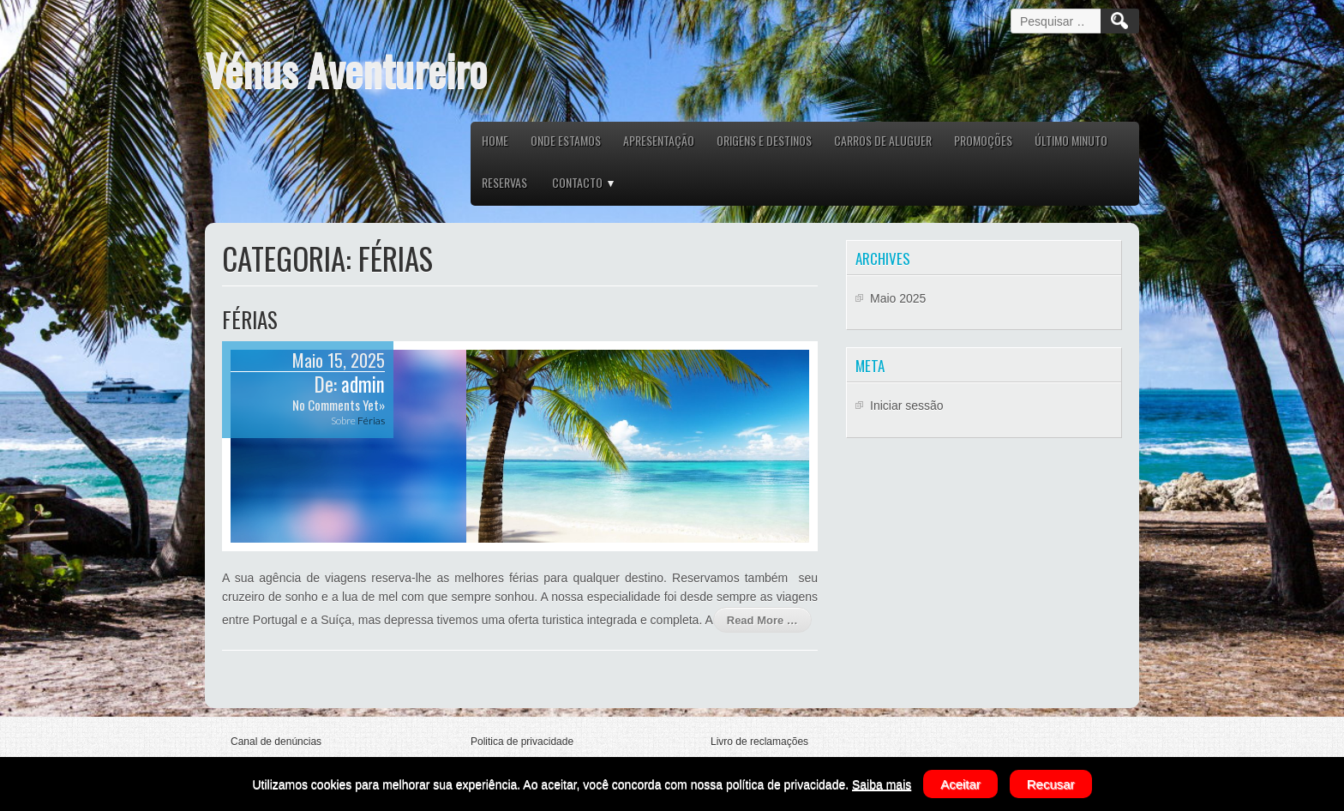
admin (363, 384)
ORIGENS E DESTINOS (764, 140)
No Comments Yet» (338, 404)
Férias (250, 319)
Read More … (762, 620)
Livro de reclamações (759, 742)
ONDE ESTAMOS (566, 140)
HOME (495, 140)
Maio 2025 (898, 298)
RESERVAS (504, 182)
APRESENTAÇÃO (658, 140)
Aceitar (960, 784)
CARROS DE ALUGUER (883, 140)
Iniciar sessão (907, 405)
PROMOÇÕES (983, 140)
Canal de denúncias (276, 742)
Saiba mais (881, 784)
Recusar (1051, 784)
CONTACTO (577, 182)
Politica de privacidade (522, 742)
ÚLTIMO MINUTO (1071, 140)
